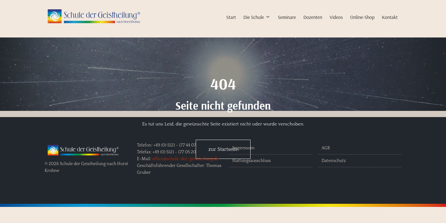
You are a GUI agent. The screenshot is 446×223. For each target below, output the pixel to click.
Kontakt (390, 17)
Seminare (287, 17)
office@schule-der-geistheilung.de (185, 158)
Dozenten (313, 17)
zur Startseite (223, 149)
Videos (336, 17)
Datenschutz (333, 160)
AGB (325, 148)
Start (231, 17)
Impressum (243, 148)
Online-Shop (362, 17)
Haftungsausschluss (251, 160)
